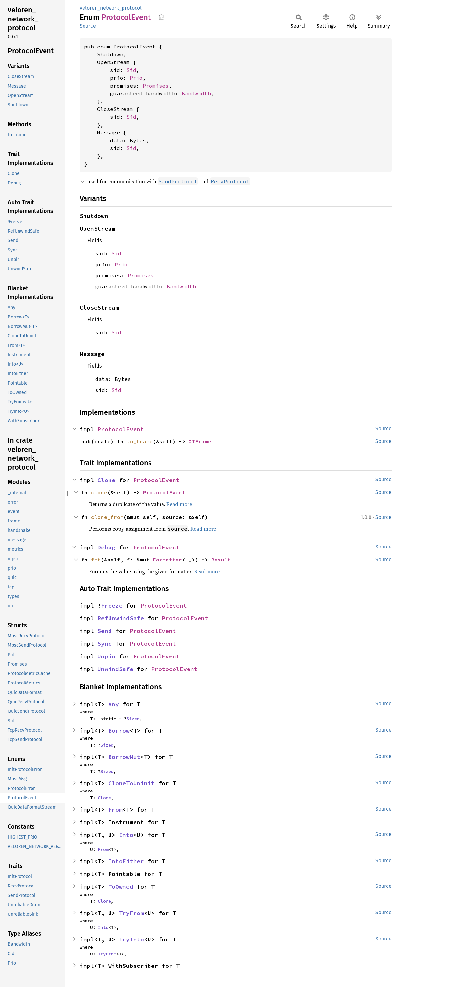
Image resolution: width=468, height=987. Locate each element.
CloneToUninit (131, 783)
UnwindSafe (115, 669)
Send (105, 631)
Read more (179, 503)
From (115, 809)
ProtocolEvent (121, 429)
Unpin (106, 656)
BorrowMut (124, 757)
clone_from (107, 517)
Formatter (167, 559)
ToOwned (120, 886)
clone (99, 492)
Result (221, 559)
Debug (106, 547)
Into (126, 835)
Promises (156, 85)
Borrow (119, 730)
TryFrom (131, 913)
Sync (105, 643)
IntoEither (126, 861)
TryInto (131, 939)
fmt (96, 559)
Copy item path (161, 16)
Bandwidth (196, 93)
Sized (132, 719)
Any (113, 704)
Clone (106, 480)
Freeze (112, 605)
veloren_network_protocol (111, 8)
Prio (136, 77)
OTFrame (199, 441)
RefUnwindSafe (121, 618)
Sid (131, 70)
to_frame (140, 441)
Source (88, 26)
